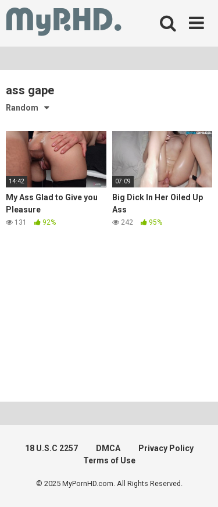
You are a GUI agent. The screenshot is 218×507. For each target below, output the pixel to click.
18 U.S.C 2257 (51, 448)
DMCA (108, 448)
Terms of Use (109, 460)
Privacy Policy (166, 448)
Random (22, 107)
